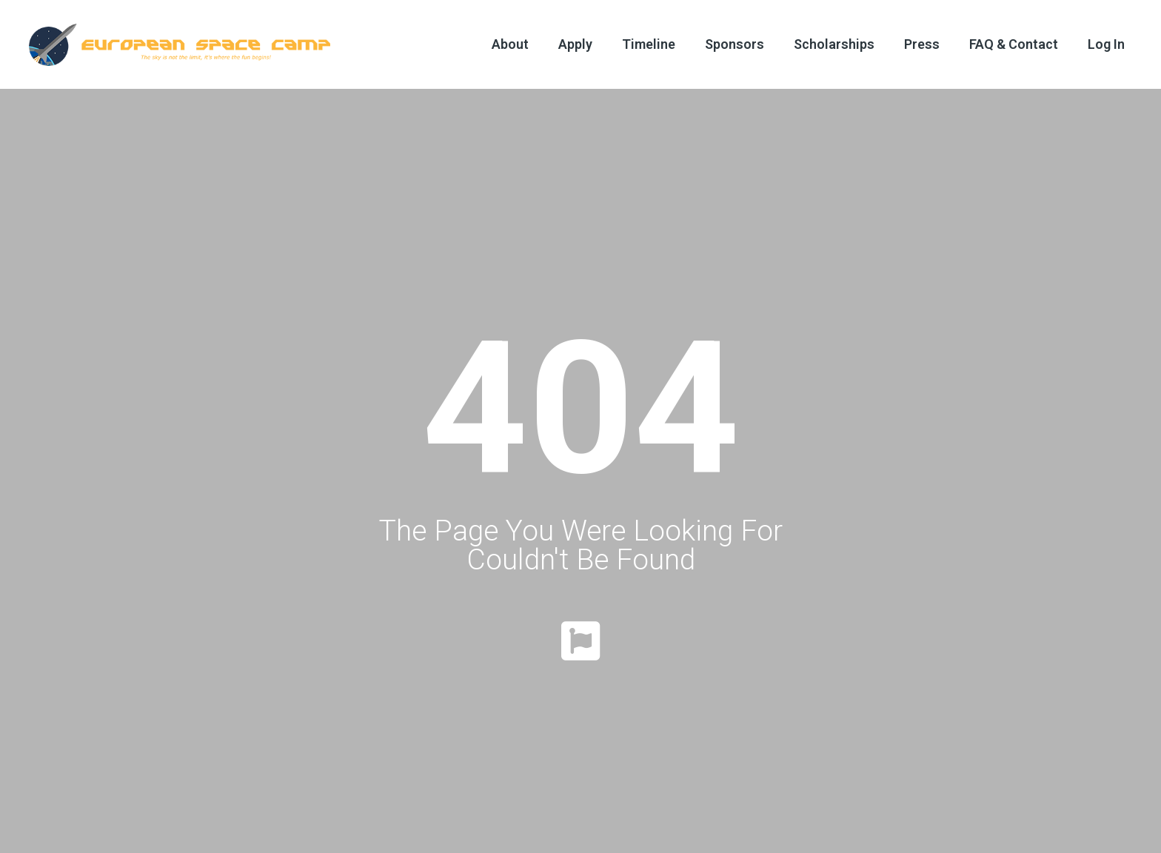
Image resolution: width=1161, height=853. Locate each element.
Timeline (648, 44)
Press (922, 44)
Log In (1106, 44)
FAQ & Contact (1013, 44)
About (510, 44)
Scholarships (834, 44)
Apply (575, 44)
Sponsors (734, 44)
